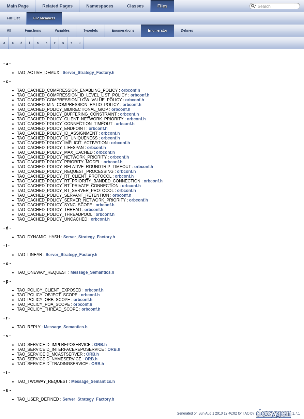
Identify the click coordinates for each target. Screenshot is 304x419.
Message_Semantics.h (92, 272)
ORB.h (100, 344)
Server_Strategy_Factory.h (89, 72)
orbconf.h (130, 90)
